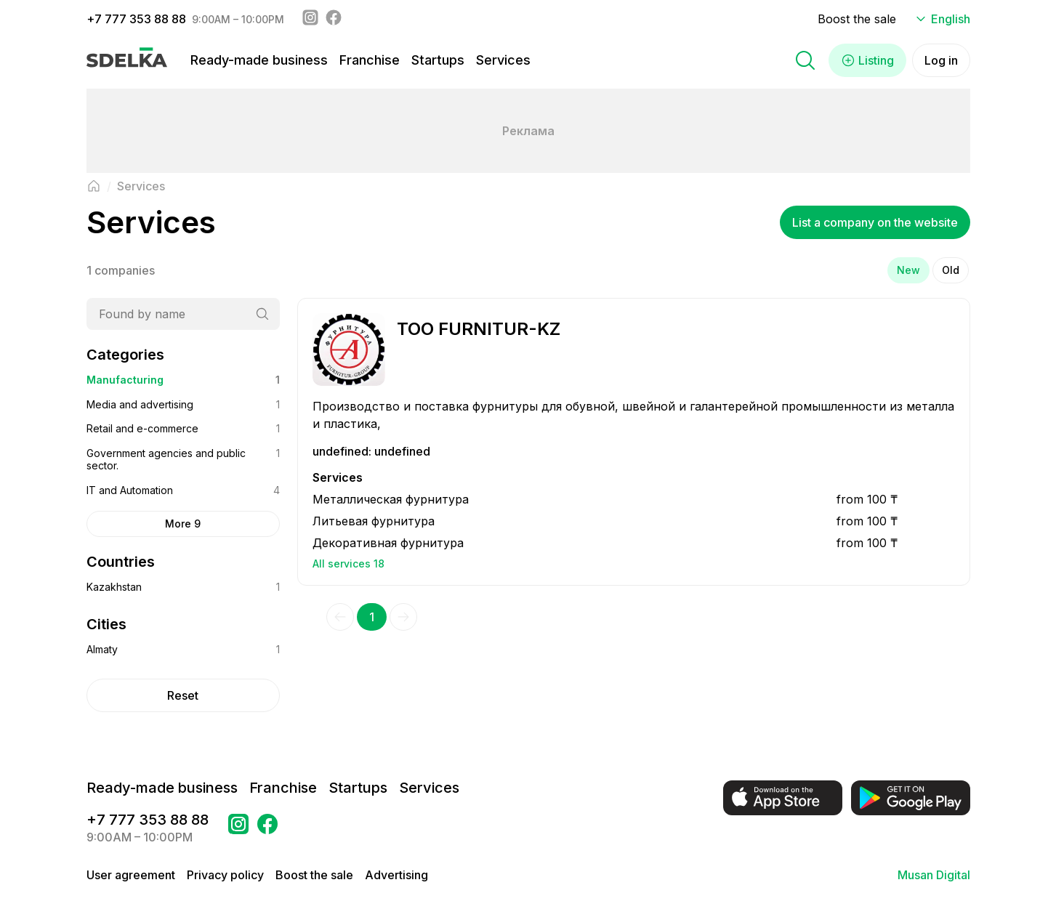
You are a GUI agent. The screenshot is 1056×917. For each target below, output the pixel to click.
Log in (941, 60)
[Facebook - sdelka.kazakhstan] (333, 19)
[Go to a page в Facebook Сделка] (267, 828)
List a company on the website (875, 222)
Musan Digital (934, 875)
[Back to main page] (93, 186)
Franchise (369, 60)
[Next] (403, 617)
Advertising (396, 875)
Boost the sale (857, 19)
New (908, 270)
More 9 (183, 523)
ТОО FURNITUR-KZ (478, 328)
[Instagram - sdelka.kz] (310, 19)
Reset (182, 695)
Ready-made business (259, 60)
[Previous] (340, 617)
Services (503, 60)
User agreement (130, 875)
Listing (867, 60)
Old (950, 270)
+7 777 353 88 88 (136, 19)
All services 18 (348, 563)
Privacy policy (225, 875)
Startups (437, 60)
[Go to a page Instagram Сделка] (238, 828)
